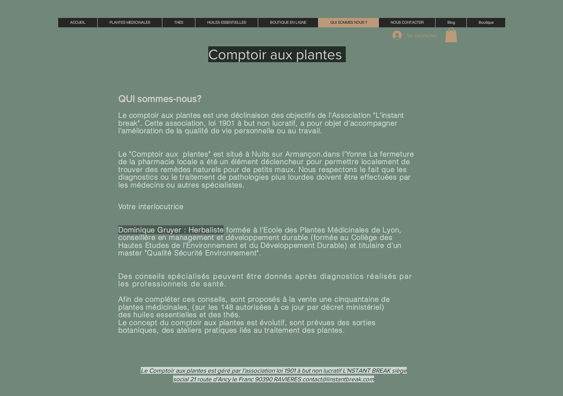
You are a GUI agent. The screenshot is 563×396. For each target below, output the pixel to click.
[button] (451, 34)
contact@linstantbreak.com (338, 379)
